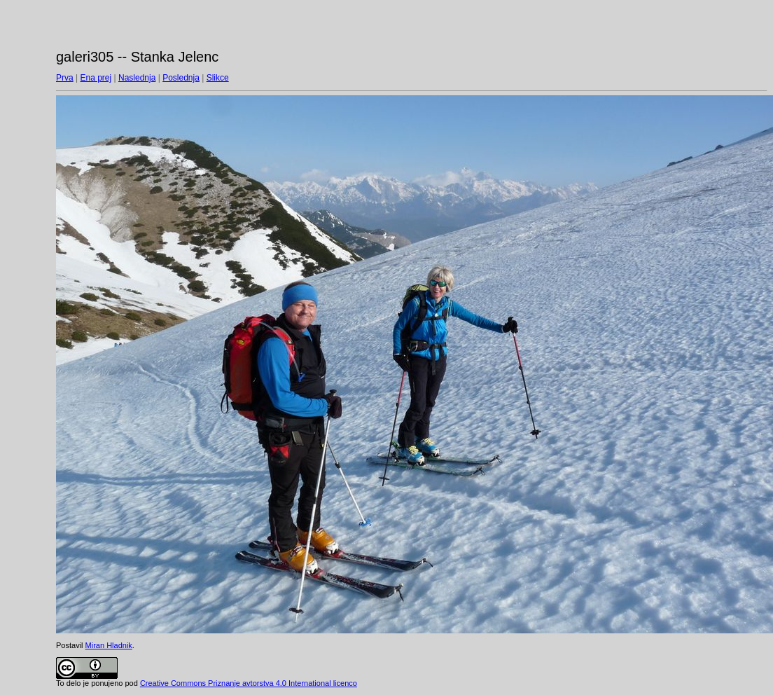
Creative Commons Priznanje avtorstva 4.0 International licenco (248, 683)
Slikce (218, 78)
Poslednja (181, 78)
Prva (65, 78)
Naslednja (136, 78)
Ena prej (95, 78)
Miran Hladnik (108, 645)
